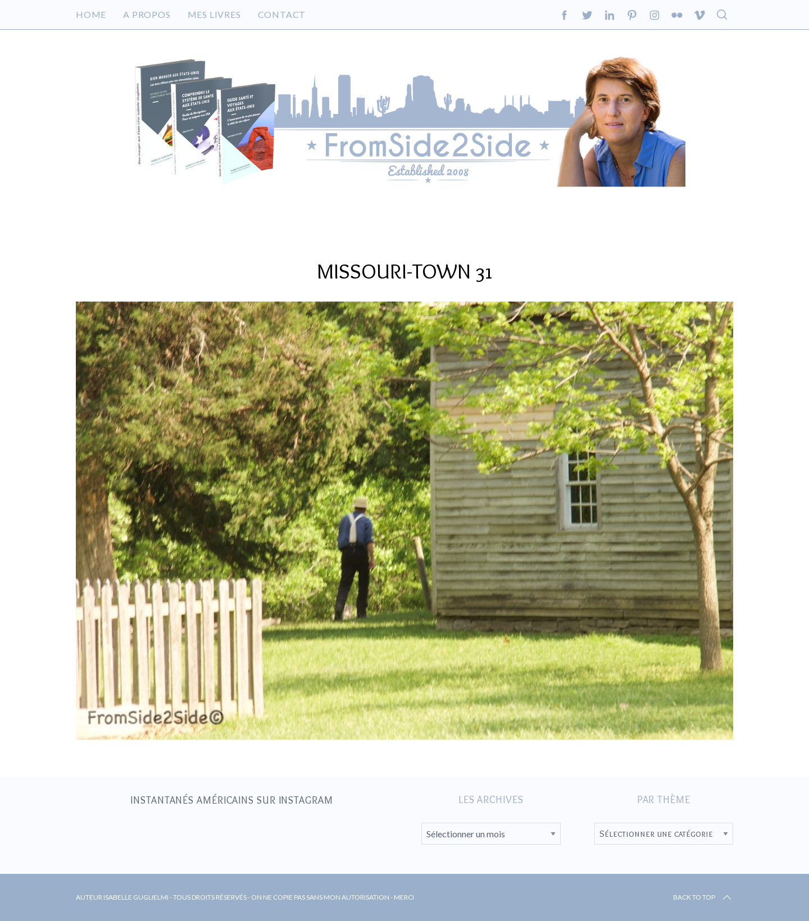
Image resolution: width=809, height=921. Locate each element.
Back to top (703, 897)
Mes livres (214, 14)
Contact (282, 14)
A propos (146, 14)
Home (91, 14)
